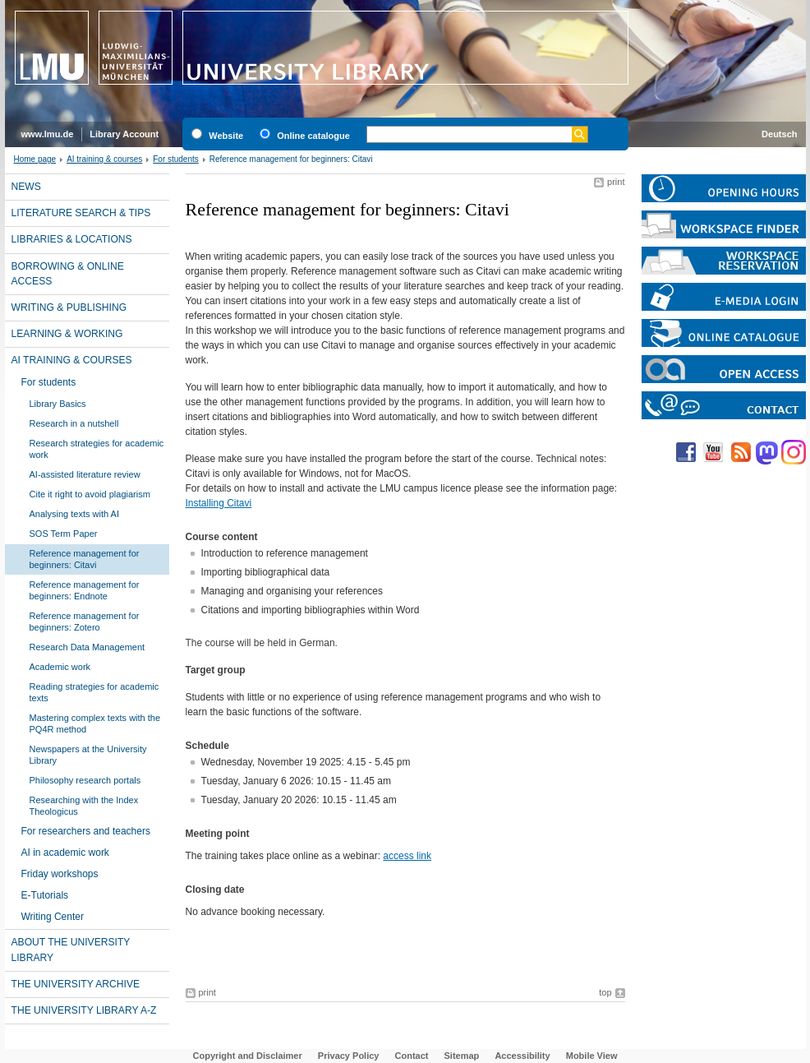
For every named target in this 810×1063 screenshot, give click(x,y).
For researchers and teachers (85, 831)
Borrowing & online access (68, 274)
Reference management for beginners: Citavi (85, 559)
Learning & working (67, 334)
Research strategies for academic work (97, 449)
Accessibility (522, 1056)
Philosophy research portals (85, 780)
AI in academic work (65, 852)
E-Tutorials (45, 895)
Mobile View (592, 1056)
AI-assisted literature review (85, 474)
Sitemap (462, 1056)
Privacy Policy (349, 1056)
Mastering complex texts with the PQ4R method (95, 723)
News (26, 186)
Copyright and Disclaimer (247, 1056)
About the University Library (71, 949)
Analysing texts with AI (74, 514)
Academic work (60, 667)
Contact (412, 1056)
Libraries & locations (72, 239)
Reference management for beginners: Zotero (85, 621)
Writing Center (52, 916)
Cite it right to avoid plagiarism (90, 494)
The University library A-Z (84, 1010)
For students (176, 159)
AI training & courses (104, 159)
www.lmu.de (47, 134)
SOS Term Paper (64, 533)
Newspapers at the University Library (88, 754)
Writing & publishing (69, 307)
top (605, 992)
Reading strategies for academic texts (94, 692)
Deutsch (779, 134)
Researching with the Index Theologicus (84, 805)
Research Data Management (87, 647)
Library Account (124, 134)
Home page (35, 159)
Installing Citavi (219, 503)
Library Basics (58, 404)
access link (407, 856)
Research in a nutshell (74, 423)
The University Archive (76, 984)
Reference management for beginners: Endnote (85, 590)
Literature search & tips (81, 213)
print (615, 182)
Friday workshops (60, 874)
